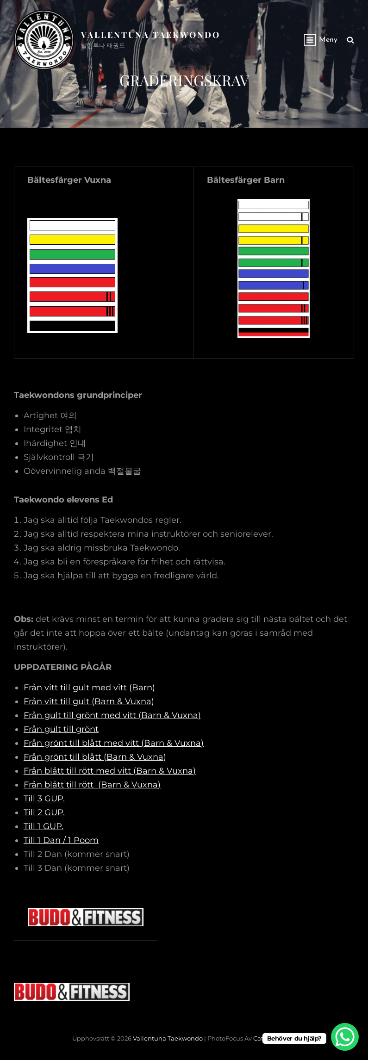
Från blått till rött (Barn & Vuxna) (92, 785)
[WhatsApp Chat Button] (345, 1037)
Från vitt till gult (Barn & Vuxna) (89, 701)
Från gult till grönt (61, 729)
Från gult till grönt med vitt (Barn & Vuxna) (112, 715)
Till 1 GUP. (43, 826)
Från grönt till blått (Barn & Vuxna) (95, 757)
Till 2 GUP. (44, 812)
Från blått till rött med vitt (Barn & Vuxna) (110, 771)
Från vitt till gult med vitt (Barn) (89, 687)
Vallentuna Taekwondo (150, 34)
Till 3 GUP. (44, 798)
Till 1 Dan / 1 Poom (61, 840)
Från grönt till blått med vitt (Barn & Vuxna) (114, 743)
